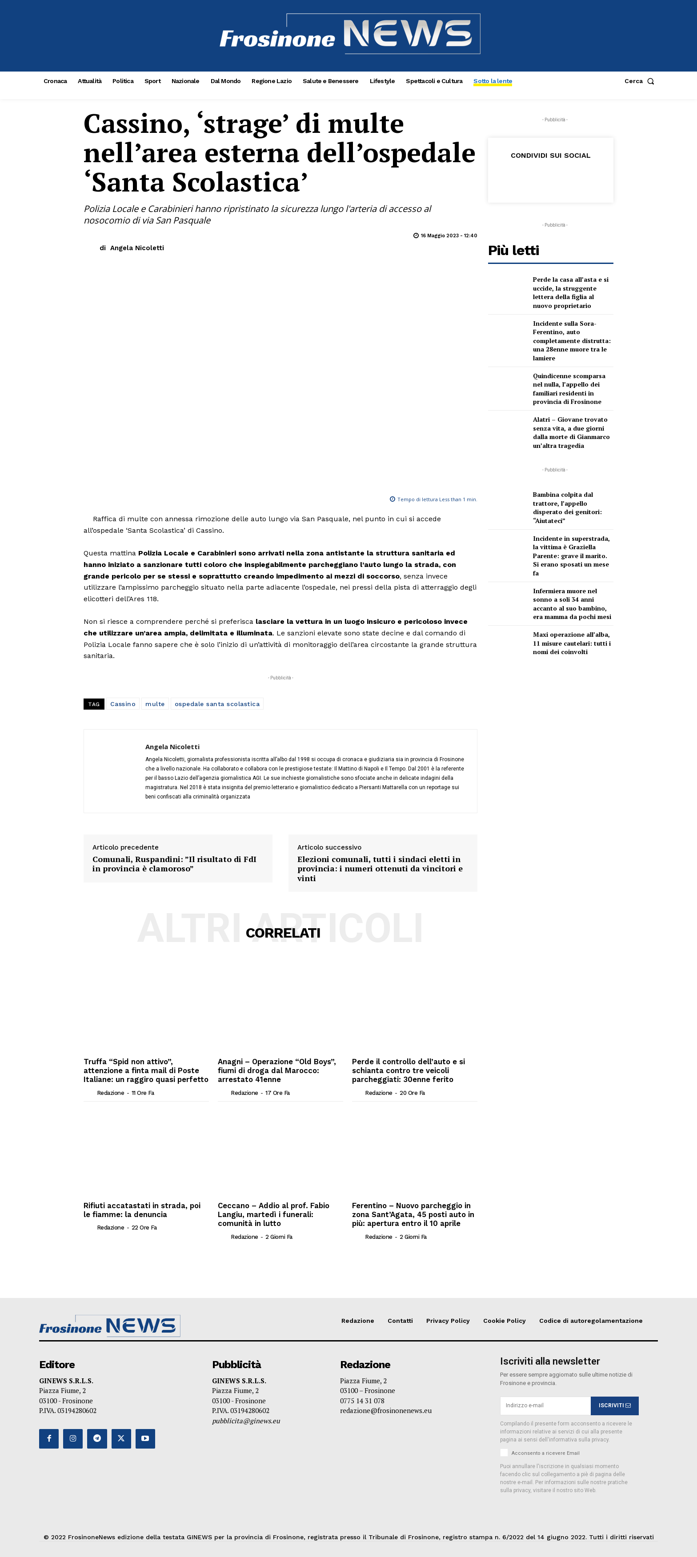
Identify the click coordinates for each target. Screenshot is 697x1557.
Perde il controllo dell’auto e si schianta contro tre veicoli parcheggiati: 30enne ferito (407, 1069)
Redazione (110, 1091)
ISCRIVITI (615, 1403)
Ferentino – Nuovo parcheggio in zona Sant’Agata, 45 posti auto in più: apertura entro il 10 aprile (412, 1212)
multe (155, 703)
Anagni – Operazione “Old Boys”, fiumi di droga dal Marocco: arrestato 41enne (276, 1069)
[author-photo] (89, 1091)
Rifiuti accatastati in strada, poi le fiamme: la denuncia (144, 1208)
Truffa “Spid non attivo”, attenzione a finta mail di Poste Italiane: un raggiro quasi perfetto (144, 1069)
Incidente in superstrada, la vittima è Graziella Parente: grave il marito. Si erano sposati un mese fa (571, 555)
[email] (545, 1403)
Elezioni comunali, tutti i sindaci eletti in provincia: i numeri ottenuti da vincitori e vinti (380, 868)
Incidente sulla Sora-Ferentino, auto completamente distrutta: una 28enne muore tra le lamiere (572, 340)
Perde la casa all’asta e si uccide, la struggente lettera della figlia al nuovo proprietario (571, 292)
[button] (641, 81)
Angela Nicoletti (137, 248)
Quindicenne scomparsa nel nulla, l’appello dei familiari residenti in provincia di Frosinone (569, 388)
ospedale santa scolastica (217, 703)
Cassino (123, 703)
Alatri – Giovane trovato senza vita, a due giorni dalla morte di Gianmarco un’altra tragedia (571, 432)
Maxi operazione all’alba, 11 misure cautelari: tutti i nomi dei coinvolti (572, 643)
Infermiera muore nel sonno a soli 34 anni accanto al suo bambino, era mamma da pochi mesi (572, 604)
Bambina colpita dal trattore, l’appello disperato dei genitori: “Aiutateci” (567, 507)
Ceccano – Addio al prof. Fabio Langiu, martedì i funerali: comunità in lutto (271, 1212)
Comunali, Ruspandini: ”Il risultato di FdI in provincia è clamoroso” (174, 864)
